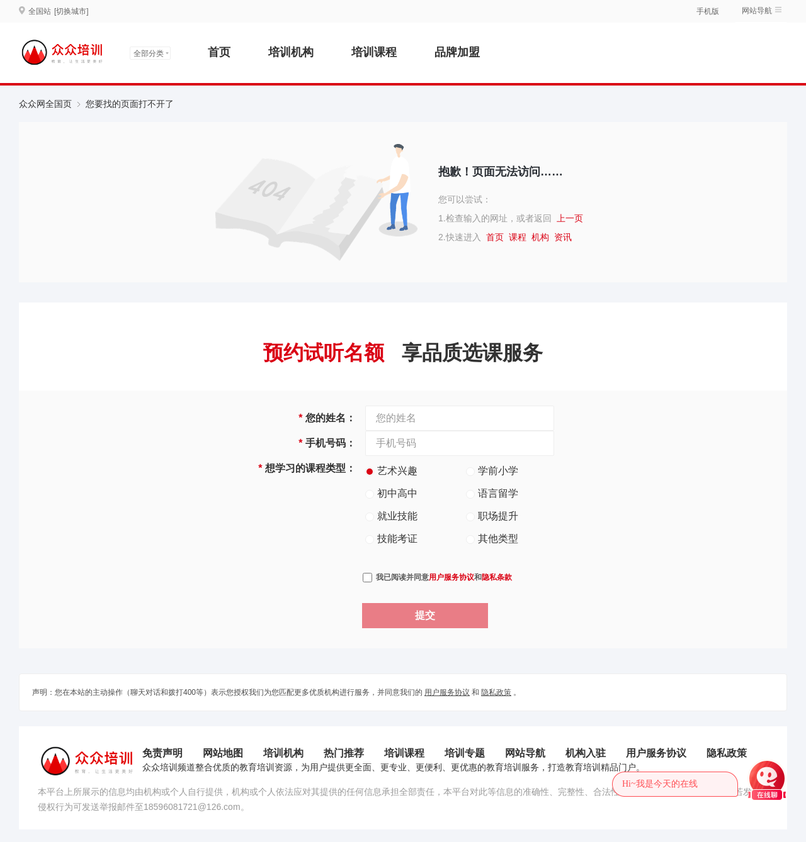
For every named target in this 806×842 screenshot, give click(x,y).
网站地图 (223, 753)
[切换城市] (71, 11)
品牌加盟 (457, 52)
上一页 (570, 218)
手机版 (707, 11)
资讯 (563, 237)
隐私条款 (497, 577)
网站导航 (757, 10)
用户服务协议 (451, 577)
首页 (219, 52)
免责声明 (162, 753)
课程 (517, 237)
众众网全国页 (45, 104)
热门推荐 (344, 753)
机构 (540, 237)
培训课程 (374, 52)
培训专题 (465, 753)
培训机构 (291, 52)
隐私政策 (496, 692)
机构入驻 (585, 753)
